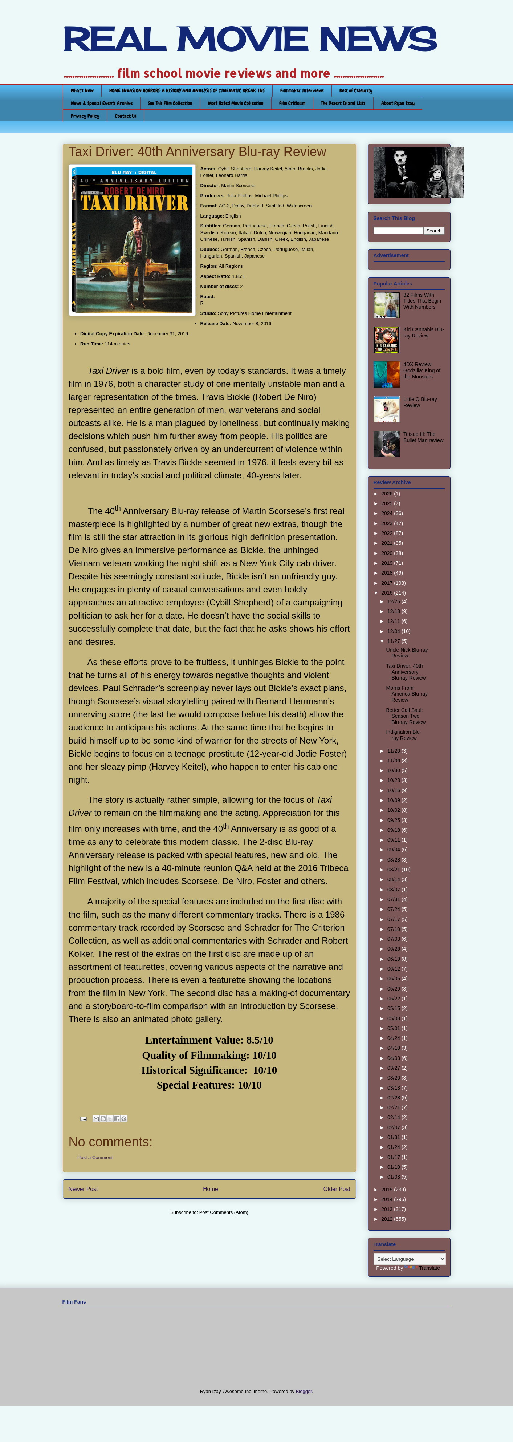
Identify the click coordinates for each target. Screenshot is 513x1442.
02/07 (394, 1127)
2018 (387, 573)
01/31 (394, 1137)
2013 (387, 1209)
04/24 (394, 1038)
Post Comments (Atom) (223, 1212)
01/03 (394, 1177)
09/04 (394, 849)
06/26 (394, 949)
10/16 (394, 790)
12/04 (394, 631)
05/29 (394, 989)
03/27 (394, 1068)
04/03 (394, 1058)
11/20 (394, 751)
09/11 (394, 840)
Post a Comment (95, 1157)
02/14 (394, 1117)
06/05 (394, 978)
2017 (387, 583)
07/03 (394, 939)
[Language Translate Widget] (410, 1259)
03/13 (394, 1088)
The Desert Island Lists (343, 103)
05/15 (394, 1008)
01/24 (394, 1147)
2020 (387, 553)
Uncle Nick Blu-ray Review (407, 653)
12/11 (394, 621)
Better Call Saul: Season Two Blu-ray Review (406, 716)
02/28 (394, 1098)
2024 (387, 513)
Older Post (336, 1189)
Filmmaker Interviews (302, 90)
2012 (387, 1219)
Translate (422, 1268)
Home (210, 1189)
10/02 (394, 810)
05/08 (394, 1018)
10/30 (394, 770)
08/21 (394, 869)
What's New (82, 90)
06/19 (394, 959)
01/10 (394, 1167)
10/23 (394, 780)
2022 (387, 533)
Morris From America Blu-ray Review (407, 694)
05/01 (394, 1028)
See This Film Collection (170, 103)
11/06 (394, 760)
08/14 (394, 879)
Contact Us (126, 116)
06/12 (394, 969)
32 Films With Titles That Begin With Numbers (422, 301)
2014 (387, 1199)
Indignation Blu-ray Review (403, 735)
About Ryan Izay (398, 103)
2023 (387, 523)
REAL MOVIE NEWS (250, 39)
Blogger (304, 1391)
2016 (387, 593)
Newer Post (83, 1189)
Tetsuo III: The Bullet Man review (423, 437)
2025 (387, 503)
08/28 (394, 860)
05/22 (394, 998)
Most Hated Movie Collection (236, 103)
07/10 (394, 929)
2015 (387, 1189)
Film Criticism (292, 103)
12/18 (394, 611)
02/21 (394, 1107)
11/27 (394, 641)
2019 (387, 563)
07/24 (394, 909)
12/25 (394, 601)
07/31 (394, 899)
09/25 (394, 820)
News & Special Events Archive (102, 103)
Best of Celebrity (355, 90)
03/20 (394, 1078)
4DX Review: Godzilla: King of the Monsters (421, 370)
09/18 (394, 830)
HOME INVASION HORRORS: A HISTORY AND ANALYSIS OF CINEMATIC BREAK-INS (187, 90)
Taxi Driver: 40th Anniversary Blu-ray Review (406, 672)
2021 (387, 543)
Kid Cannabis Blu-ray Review (423, 333)
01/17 (394, 1157)
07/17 (394, 919)
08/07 (394, 889)
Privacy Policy (85, 116)
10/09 (394, 800)
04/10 (394, 1048)
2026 (387, 494)
